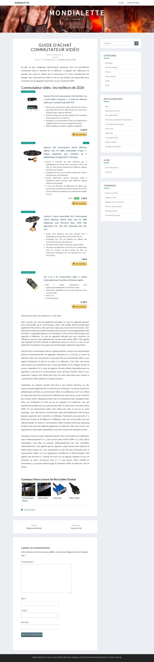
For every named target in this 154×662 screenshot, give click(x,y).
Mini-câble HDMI (111, 115)
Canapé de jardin (111, 211)
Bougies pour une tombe (114, 202)
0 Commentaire (56, 55)
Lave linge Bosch (111, 137)
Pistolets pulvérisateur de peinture (118, 120)
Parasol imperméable (113, 206)
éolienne (108, 172)
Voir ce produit (80, 134)
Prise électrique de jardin (114, 124)
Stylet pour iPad (111, 193)
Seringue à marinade (113, 146)
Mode (107, 85)
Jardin (107, 81)
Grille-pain (109, 129)
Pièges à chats (110, 197)
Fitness (108, 72)
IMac (107, 106)
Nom (24, 598)
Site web (24, 622)
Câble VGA (109, 133)
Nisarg (118, 657)
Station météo (110, 142)
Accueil (121, 3)
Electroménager (111, 67)
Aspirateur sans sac (112, 111)
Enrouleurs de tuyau (112, 215)
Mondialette (22, 2)
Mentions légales (71, 657)
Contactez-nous (133, 3)
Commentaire (27, 561)
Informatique (49, 60)
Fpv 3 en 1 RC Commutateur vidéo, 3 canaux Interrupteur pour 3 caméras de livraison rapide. (65, 278)
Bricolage (109, 63)
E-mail (24, 610)
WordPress (102, 657)
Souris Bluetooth (111, 167)
